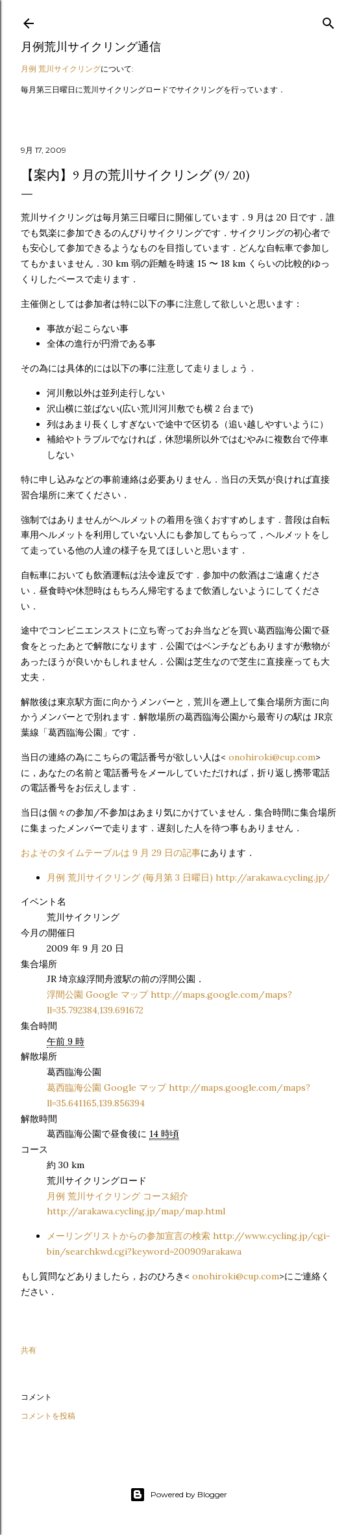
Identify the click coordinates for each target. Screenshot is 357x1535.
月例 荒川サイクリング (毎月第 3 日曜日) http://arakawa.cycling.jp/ (188, 877)
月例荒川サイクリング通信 (91, 46)
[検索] (328, 20)
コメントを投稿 (48, 1416)
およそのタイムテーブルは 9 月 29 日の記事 (111, 853)
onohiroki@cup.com (271, 757)
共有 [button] (28, 1350)
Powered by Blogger (178, 1494)
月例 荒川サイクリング (61, 68)
